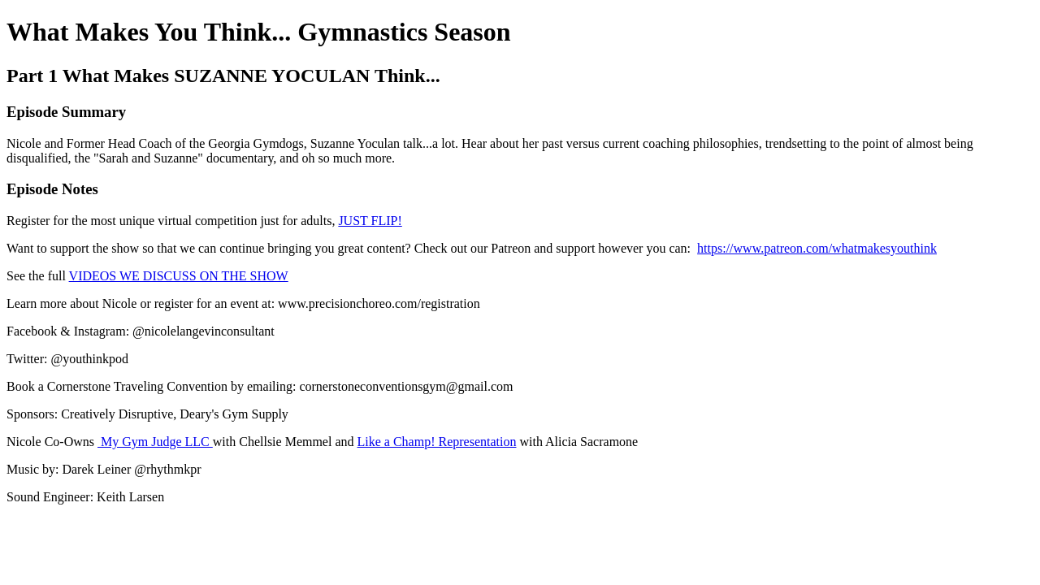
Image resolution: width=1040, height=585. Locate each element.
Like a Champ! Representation (437, 441)
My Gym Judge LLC (155, 441)
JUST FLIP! (369, 221)
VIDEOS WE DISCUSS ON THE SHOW (178, 276)
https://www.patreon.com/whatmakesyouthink (817, 248)
